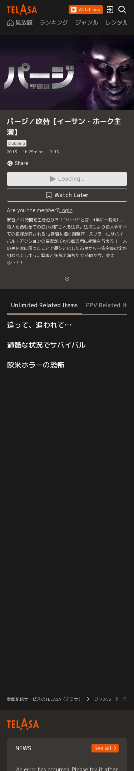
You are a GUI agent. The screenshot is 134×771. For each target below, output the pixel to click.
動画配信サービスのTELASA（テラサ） (45, 699)
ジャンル (102, 699)
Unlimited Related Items (44, 305)
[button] (86, 9)
